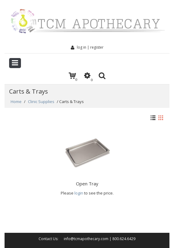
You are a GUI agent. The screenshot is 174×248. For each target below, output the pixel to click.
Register (97, 47)
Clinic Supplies (41, 101)
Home (16, 101)
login (78, 193)
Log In (78, 47)
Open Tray (87, 184)
